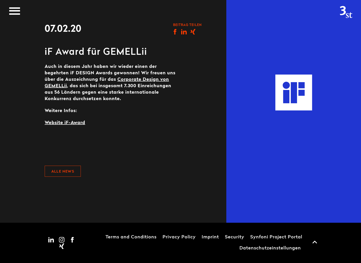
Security (234, 237)
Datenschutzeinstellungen (270, 248)
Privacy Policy (179, 237)
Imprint (210, 237)
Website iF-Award (65, 123)
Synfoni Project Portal (276, 237)
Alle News (62, 171)
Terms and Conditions (131, 237)
